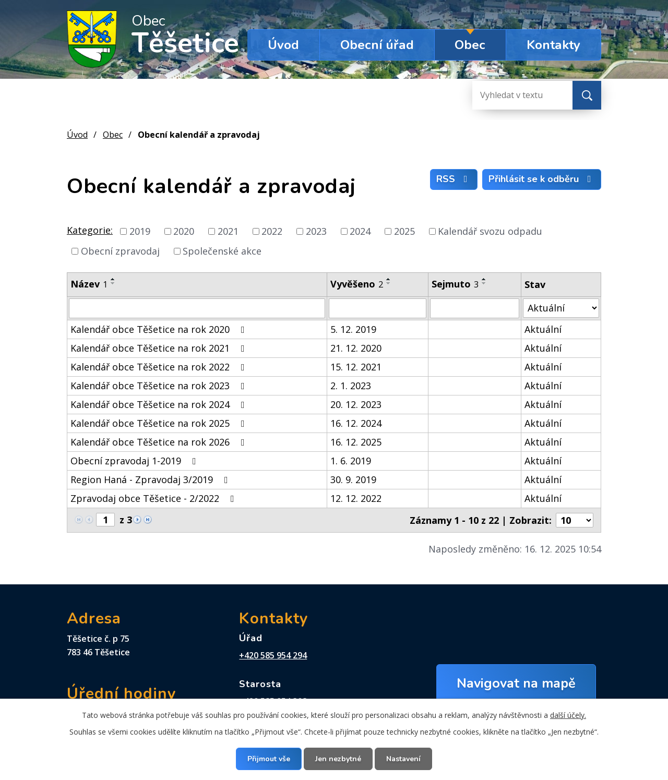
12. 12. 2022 (355, 498)
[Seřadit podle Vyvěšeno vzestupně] (389, 279)
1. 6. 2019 (350, 460)
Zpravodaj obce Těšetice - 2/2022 (154, 498)
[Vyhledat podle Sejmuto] (474, 308)
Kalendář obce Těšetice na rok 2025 (159, 423)
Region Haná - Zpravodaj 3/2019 (151, 479)
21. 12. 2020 (355, 348)
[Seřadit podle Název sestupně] (113, 283)
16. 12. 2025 (355, 442)
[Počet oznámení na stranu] (574, 520)
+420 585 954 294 (273, 655)
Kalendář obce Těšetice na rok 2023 (159, 385)
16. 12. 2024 (355, 423)
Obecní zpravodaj (120, 251)
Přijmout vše (268, 759)
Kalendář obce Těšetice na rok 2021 (159, 348)
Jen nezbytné (338, 759)
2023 (316, 231)
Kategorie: (90, 230)
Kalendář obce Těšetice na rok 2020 (159, 329)
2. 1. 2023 (350, 385)
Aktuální (543, 329)
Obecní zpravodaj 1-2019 (135, 460)
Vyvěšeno (356, 284)
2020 (183, 231)
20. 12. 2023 (355, 404)
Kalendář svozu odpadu (490, 231)
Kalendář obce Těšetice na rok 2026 (159, 442)
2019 (139, 231)
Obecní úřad (377, 45)
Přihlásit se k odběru (541, 179)
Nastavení (403, 759)
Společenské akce (222, 251)
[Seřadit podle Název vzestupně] (113, 279)
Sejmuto (455, 284)
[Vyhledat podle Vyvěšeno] (377, 308)
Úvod (283, 45)
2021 (228, 231)
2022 (271, 231)
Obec (470, 45)
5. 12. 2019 (353, 329)
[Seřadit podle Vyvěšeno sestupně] (389, 283)
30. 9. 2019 (353, 479)
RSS (454, 179)
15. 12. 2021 (355, 367)
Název (89, 284)
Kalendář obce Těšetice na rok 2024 (159, 404)
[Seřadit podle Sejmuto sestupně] (484, 283)
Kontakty (553, 45)
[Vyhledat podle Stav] (561, 308)
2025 (404, 231)
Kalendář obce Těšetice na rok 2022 (159, 367)
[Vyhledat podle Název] (197, 308)
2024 (360, 231)
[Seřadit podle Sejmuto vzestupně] (484, 279)
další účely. (568, 715)
